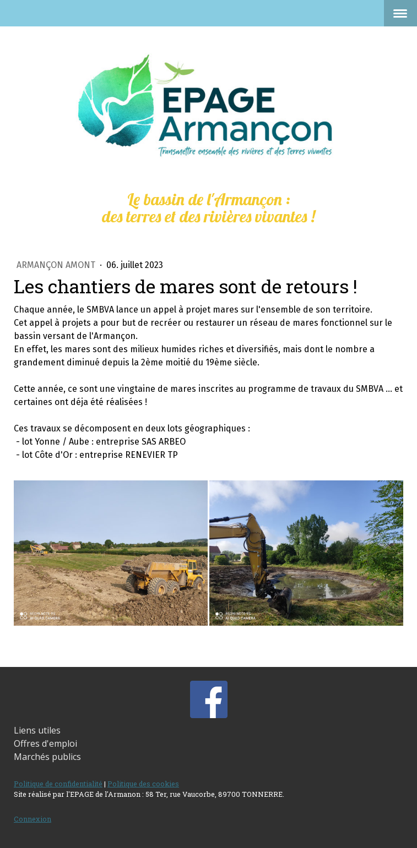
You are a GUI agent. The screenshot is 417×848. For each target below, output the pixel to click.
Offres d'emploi (45, 743)
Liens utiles (37, 730)
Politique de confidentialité (58, 783)
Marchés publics (47, 757)
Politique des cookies (143, 783)
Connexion (32, 818)
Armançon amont (57, 265)
